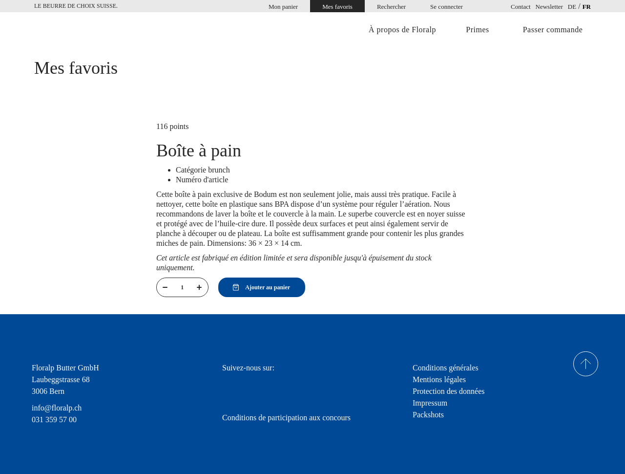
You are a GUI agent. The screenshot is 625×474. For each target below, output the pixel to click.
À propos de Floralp (402, 30)
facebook (228, 385)
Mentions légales (439, 379)
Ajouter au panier (261, 287)
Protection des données (449, 391)
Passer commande (553, 30)
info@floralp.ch (57, 408)
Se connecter (446, 6)
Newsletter (549, 6)
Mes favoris (337, 6)
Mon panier (283, 6)
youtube (284, 385)
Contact (520, 6)
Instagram (256, 385)
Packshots (428, 414)
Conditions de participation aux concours (286, 417)
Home (76, 30)
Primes (477, 30)
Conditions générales (446, 368)
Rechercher (391, 6)
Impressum (430, 403)
